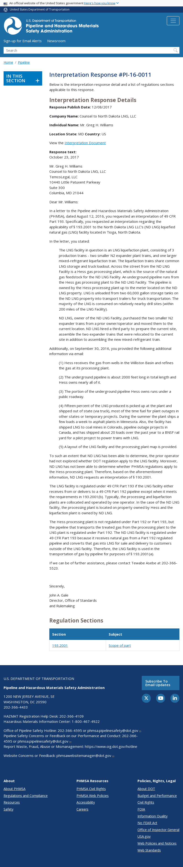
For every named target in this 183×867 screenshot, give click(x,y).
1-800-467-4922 (86, 721)
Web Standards (149, 850)
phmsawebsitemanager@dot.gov (85, 755)
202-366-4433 (16, 707)
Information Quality (152, 816)
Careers (82, 809)
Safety (8, 809)
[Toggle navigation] (173, 20)
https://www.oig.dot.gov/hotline (111, 746)
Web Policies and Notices (157, 843)
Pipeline (24, 62)
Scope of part (120, 645)
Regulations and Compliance (26, 795)
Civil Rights (145, 802)
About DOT (146, 788)
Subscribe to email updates (157, 683)
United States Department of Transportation (40, 9)
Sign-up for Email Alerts (23, 40)
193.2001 (60, 645)
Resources (12, 802)
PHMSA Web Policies (92, 795)
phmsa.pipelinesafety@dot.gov (114, 730)
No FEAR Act (147, 823)
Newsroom (56, 40)
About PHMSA (14, 788)
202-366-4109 (71, 716)
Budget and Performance (157, 795)
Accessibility (85, 802)
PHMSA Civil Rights (91, 788)
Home (8, 62)
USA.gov (144, 836)
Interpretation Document (85, 142)
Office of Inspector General (158, 829)
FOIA (141, 809)
